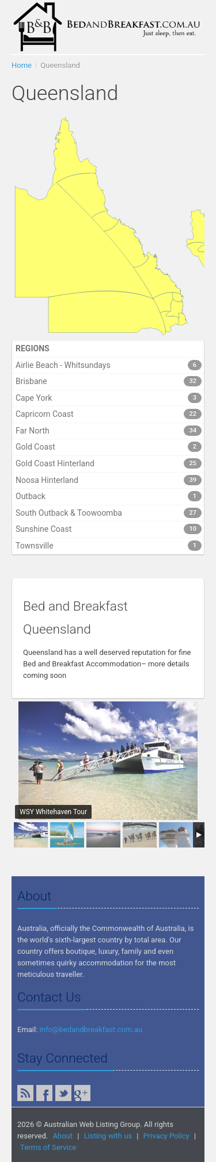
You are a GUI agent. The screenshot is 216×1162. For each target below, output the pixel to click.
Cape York (109, 398)
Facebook (44, 1093)
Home (22, 65)
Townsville (109, 545)
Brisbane (109, 381)
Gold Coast (109, 447)
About (62, 1136)
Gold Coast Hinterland (109, 463)
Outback (109, 496)
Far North (109, 430)
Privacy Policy (166, 1136)
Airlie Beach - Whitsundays (109, 365)
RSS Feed (25, 1093)
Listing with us (108, 1136)
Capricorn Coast (109, 414)
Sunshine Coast (109, 529)
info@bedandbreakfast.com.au (91, 1029)
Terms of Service (48, 1147)
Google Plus (82, 1093)
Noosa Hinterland (109, 480)
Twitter (63, 1093)
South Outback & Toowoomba (109, 513)
